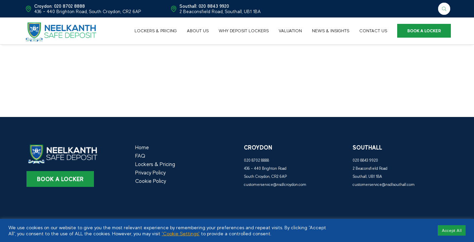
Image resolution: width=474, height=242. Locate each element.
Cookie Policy (150, 181)
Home (142, 148)
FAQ (140, 156)
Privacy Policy (150, 173)
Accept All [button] (452, 230)
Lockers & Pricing (155, 164)
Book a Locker (60, 179)
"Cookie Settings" (181, 233)
